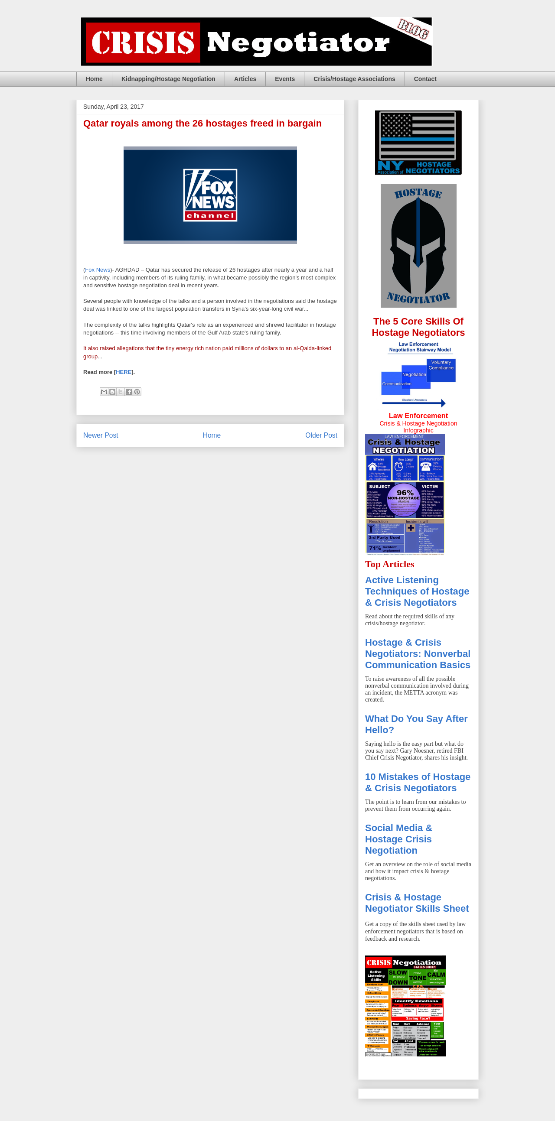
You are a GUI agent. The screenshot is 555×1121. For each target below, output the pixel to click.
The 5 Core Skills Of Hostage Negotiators (418, 327)
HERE (123, 372)
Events (285, 78)
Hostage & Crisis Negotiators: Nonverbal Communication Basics (417, 653)
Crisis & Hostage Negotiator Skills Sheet (417, 903)
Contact (425, 78)
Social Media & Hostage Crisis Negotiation (398, 839)
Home (94, 78)
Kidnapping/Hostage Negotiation (168, 78)
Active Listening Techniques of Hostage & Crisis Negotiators (417, 591)
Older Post (321, 435)
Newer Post (100, 435)
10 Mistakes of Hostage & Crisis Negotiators (417, 782)
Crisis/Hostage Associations (354, 78)
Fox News (97, 269)
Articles (245, 78)
